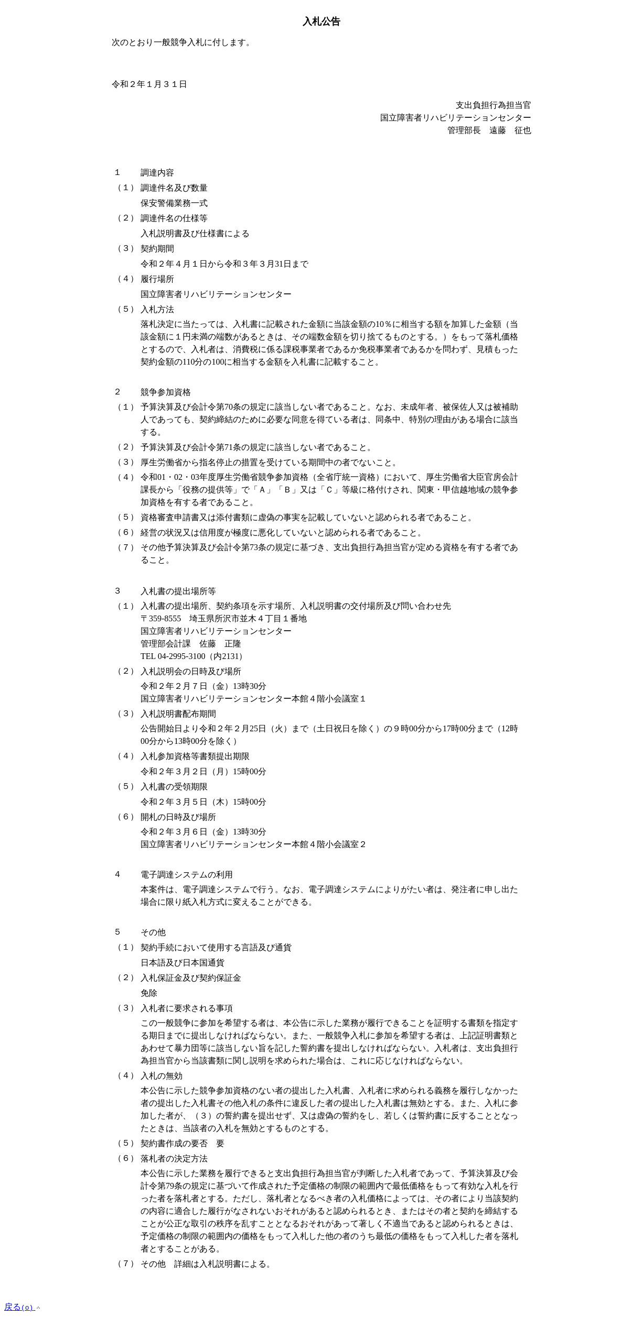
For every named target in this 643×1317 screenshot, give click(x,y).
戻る (22, 1306)
